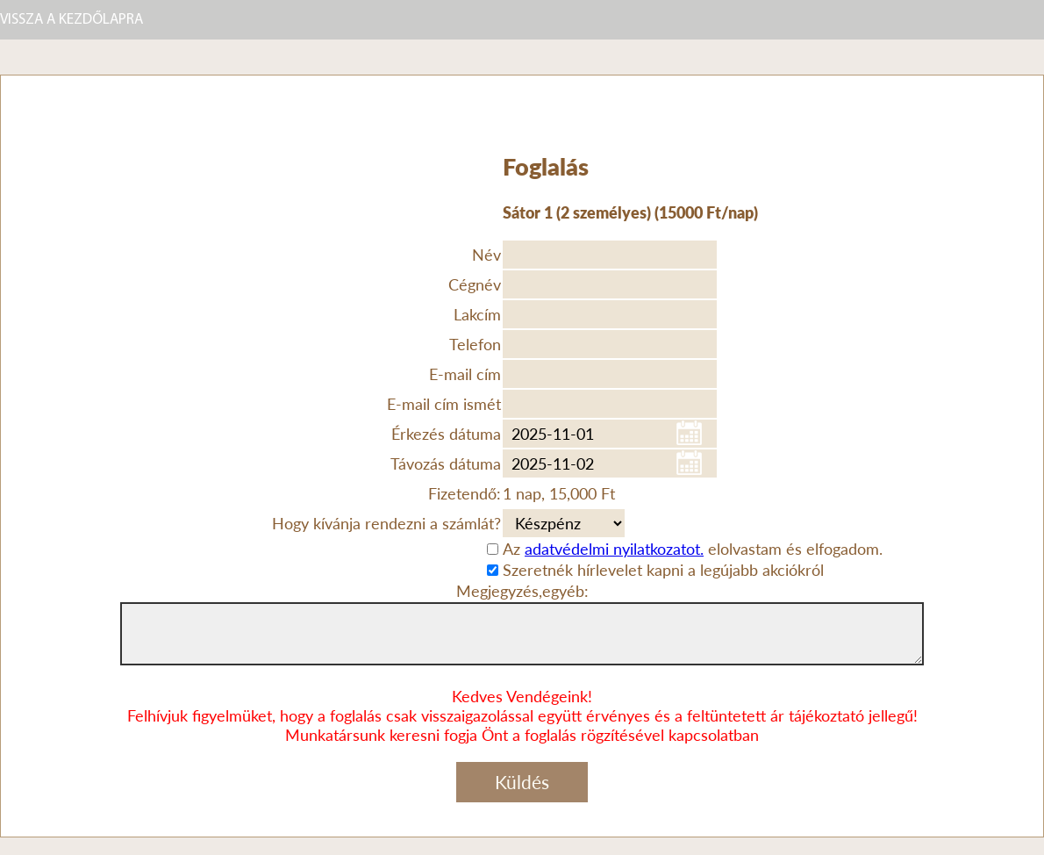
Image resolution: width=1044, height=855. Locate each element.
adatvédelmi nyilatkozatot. (614, 548)
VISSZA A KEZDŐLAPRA (71, 19)
